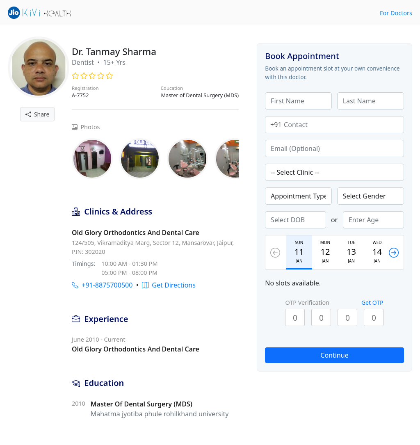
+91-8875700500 (102, 285)
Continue (334, 355)
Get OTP (372, 302)
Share (37, 114)
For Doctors (396, 13)
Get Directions (169, 285)
